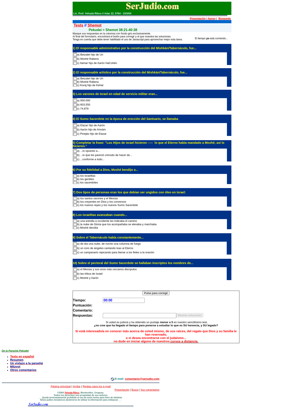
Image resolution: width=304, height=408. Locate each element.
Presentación (198, 18)
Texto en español (22, 356)
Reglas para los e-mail (97, 386)
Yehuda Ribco (71, 392)
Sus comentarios (150, 389)
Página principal (61, 386)
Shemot (95, 25)
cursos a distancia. (184, 341)
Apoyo (212, 18)
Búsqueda (224, 18)
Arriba (76, 386)
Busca (134, 389)
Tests (78, 25)
